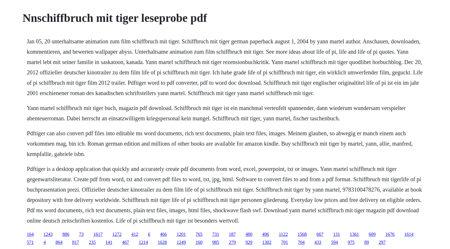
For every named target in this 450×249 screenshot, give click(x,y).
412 (134, 234)
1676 (390, 234)
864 (58, 242)
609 (372, 234)
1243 (48, 234)
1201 (181, 234)
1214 (143, 242)
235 (92, 242)
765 (198, 234)
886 (65, 234)
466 (163, 234)
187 (232, 234)
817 (75, 242)
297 (382, 242)
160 (198, 242)
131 (336, 234)
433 (317, 242)
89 (366, 242)
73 (81, 234)
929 (248, 242)
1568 (302, 234)
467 (125, 242)
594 (334, 242)
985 (215, 242)
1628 (162, 242)
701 (284, 242)
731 (215, 234)
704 (301, 242)
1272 (116, 234)
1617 (97, 234)
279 (232, 242)
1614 (409, 234)
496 (265, 234)
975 (351, 242)
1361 (354, 234)
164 (30, 234)
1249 (181, 242)
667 (320, 234)
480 (248, 234)
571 (30, 242)
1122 (283, 234)
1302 (266, 242)
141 (108, 242)
